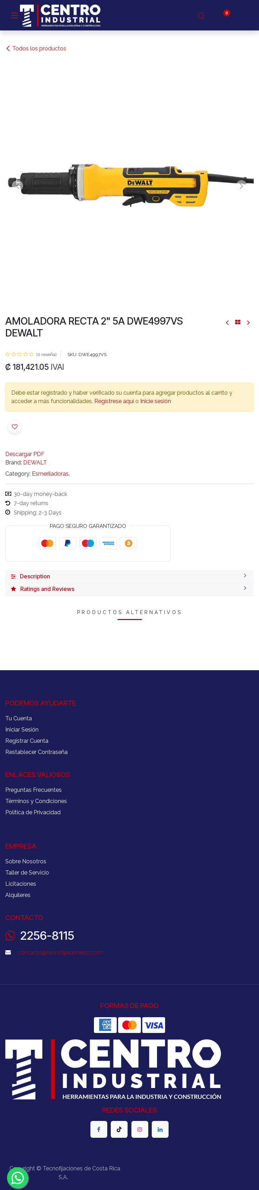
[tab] (129, 576)
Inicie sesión (155, 401)
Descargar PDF (25, 454)
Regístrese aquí (114, 401)
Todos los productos (35, 48)
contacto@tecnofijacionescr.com (60, 952)
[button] (17, 185)
